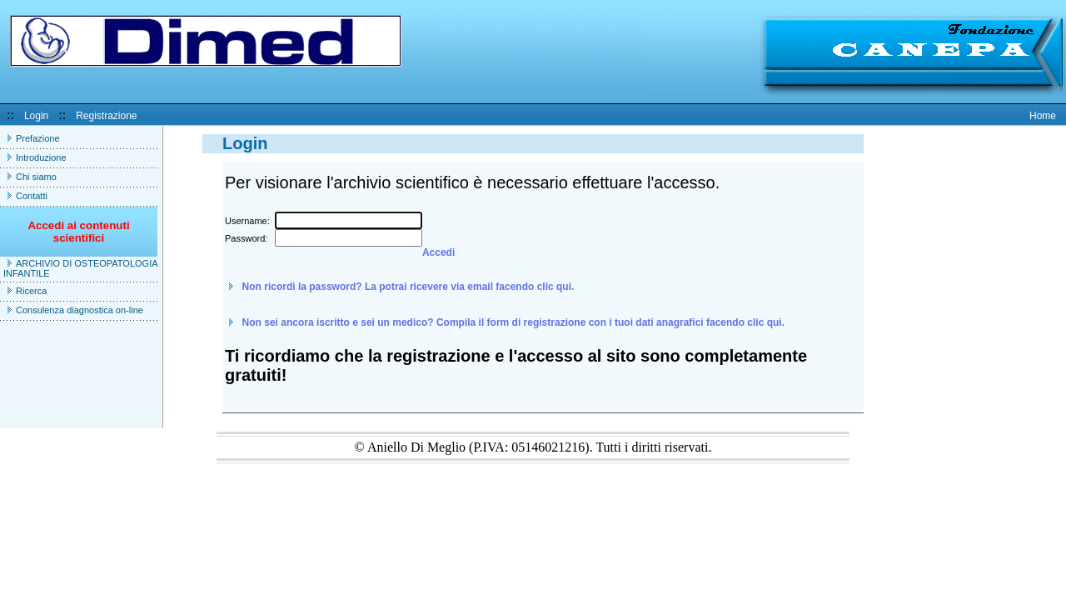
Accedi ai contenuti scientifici (78, 238)
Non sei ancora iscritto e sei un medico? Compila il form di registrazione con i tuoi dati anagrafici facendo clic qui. (513, 322)
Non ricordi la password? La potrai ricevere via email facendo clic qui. (408, 286)
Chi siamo (36, 177)
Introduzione (41, 157)
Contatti (31, 196)
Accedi (438, 252)
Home (1042, 116)
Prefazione (38, 138)
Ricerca (31, 291)
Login (36, 116)
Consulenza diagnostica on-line (79, 310)
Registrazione (106, 116)
